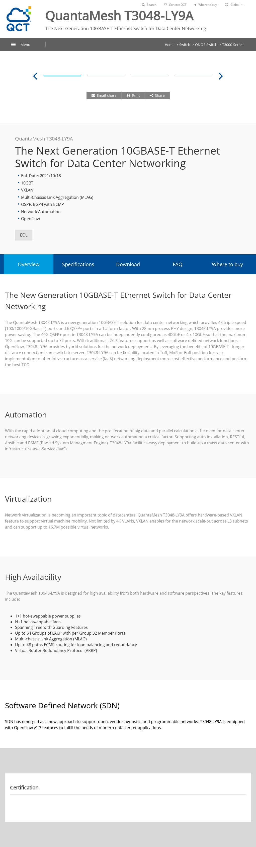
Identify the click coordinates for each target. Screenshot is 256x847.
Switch (184, 44)
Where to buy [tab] (227, 264)
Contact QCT (175, 5)
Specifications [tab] (78, 264)
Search (149, 5)
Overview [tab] (29, 264)
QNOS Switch (206, 44)
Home (170, 44)
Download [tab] (128, 264)
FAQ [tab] (178, 264)
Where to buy (205, 5)
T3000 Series (232, 44)
